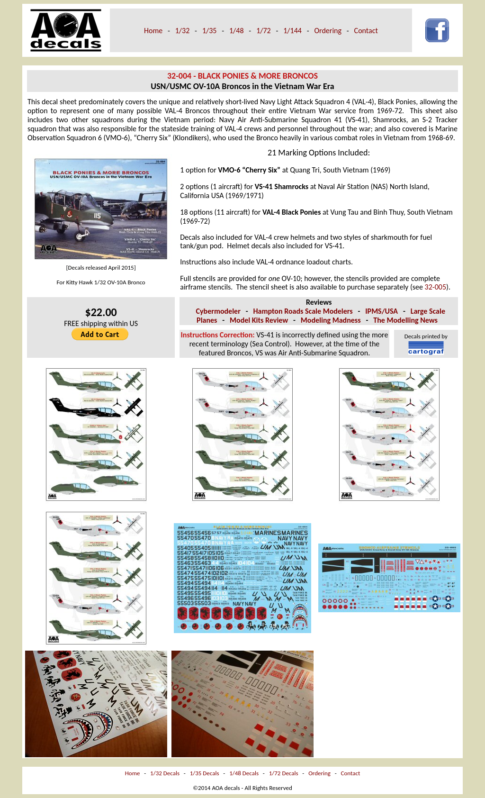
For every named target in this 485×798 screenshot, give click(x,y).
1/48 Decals (244, 773)
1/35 (209, 30)
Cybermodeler (218, 311)
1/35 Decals (204, 773)
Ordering (327, 30)
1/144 (292, 30)
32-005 (435, 286)
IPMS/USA (381, 311)
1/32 (182, 30)
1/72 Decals (283, 773)
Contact (366, 30)
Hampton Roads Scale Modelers (302, 311)
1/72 (263, 30)
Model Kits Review (259, 320)
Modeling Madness (331, 320)
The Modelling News (405, 320)
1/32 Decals (165, 773)
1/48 (236, 30)
